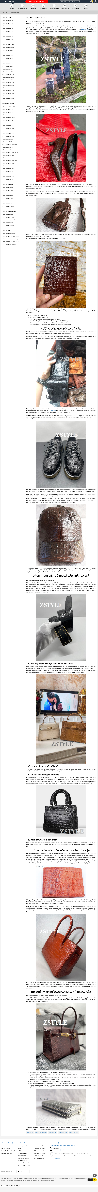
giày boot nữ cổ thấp (5, 1180)
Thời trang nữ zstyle (44, 1180)
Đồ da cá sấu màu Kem (8, 176)
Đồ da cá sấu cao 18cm (8, 93)
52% (72, 1)
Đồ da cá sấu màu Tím (8, 168)
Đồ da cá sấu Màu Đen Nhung (10, 144)
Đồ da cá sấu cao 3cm (8, 53)
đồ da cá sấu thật (52, 1132)
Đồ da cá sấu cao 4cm (8, 55)
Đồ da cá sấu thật (15, 12)
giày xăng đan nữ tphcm (74, 1178)
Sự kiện (19, 1150)
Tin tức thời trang (23, 1143)
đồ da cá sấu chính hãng (40, 1132)
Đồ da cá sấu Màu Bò (8, 120)
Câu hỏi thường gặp (7, 1143)
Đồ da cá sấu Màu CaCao (9, 123)
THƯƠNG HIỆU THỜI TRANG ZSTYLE (63, 1146)
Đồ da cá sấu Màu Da (8, 147)
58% (69, 1)
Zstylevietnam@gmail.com (60, 1150)
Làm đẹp (20, 1148)
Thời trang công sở (22, 1146)
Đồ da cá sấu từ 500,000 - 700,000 (11, 239)
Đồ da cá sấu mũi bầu (8, 190)
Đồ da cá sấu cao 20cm (8, 98)
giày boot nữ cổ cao (92, 1178)
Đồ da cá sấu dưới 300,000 (9, 233)
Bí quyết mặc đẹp (22, 1155)
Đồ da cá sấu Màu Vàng (8, 136)
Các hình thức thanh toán (7, 1146)
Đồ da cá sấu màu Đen (8, 174)
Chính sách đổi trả (38, 1146)
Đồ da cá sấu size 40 (8, 36)
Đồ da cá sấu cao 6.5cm (8, 47)
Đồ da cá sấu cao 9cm (8, 69)
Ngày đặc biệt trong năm (23, 1158)
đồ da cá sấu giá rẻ (63, 1132)
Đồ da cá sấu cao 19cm (8, 96)
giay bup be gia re (58, 1178)
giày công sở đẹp (12, 1178)
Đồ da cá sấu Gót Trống (8, 217)
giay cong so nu (29, 1178)
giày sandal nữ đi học (83, 1178)
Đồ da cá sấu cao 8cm (8, 66)
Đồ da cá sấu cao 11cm (8, 74)
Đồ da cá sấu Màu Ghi (8, 125)
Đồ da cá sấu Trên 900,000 (9, 244)
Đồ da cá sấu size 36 (8, 26)
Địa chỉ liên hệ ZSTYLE (56, 1143)
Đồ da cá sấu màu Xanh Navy (10, 160)
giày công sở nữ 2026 (21, 1178)
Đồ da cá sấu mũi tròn (8, 201)
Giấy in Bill (57, 1158)
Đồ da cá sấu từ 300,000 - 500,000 (11, 241)
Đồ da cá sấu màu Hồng (8, 179)
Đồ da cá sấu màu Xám (8, 155)
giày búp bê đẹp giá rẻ (37, 1178)
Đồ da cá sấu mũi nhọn (8, 198)
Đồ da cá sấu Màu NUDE (9, 131)
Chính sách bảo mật (39, 1150)
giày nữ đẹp (51, 1180)
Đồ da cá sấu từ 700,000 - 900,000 (11, 236)
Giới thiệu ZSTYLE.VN (39, 1153)
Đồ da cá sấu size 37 (8, 28)
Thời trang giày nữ (22, 1160)
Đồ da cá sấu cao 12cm (8, 77)
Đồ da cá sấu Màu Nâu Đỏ (9, 115)
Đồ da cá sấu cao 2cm (8, 50)
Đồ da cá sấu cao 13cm (8, 79)
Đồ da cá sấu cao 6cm (8, 61)
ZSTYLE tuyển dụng (39, 1158)
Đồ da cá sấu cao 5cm (8, 58)
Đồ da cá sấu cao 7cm (8, 63)
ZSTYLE (5, 12)
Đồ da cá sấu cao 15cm (8, 85)
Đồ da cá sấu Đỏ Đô (7, 141)
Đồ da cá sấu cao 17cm (8, 90)
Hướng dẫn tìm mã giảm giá (8, 1150)
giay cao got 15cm (26, 1180)
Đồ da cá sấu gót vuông (8, 222)
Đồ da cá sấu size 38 (8, 31)
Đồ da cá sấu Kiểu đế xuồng (9, 220)
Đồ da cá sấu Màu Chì (8, 109)
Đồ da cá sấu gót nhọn (8, 225)
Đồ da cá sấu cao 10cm (8, 71)
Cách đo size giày (5, 1148)
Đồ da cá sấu (30, 1132)
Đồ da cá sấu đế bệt (7, 203)
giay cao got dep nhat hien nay (16, 1180)
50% (79, 1)
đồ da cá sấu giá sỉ (73, 1132)
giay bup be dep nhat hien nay (48, 1178)
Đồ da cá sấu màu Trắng (8, 149)
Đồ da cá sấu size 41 (8, 39)
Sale (57, 1)
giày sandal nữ (65, 1178)
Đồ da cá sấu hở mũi (8, 195)
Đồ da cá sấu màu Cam (8, 163)
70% (62, 1)
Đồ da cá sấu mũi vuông (8, 206)
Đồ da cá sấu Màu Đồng (8, 112)
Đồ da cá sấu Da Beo (8, 139)
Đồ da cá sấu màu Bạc (8, 158)
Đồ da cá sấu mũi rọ (7, 193)
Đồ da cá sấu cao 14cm (8, 82)
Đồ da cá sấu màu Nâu (8, 166)
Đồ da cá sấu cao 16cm (8, 88)
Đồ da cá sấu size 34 (8, 20)
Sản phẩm (13, 1)
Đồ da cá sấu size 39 (8, 34)
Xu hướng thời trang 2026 (24, 1165)
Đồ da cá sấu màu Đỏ (8, 171)
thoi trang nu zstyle (5, 1178)
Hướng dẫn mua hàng (6, 1153)
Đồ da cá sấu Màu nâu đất (9, 117)
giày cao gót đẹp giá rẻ (35, 1180)
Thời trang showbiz (22, 1153)
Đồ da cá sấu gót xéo (8, 214)
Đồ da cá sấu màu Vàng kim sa (10, 152)
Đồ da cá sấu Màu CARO (9, 107)
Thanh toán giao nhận (39, 1148)
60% (65, 1)
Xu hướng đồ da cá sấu (23, 1163)
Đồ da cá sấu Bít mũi (8, 187)
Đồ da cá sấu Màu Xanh (8, 128)
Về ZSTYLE (37, 1143)
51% (75, 1)
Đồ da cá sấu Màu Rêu (8, 133)
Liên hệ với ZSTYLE (39, 1155)
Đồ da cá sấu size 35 (8, 23)
